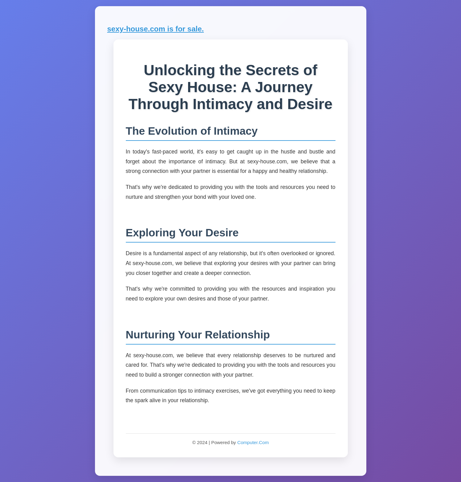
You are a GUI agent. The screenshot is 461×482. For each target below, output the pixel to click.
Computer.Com (253, 442)
